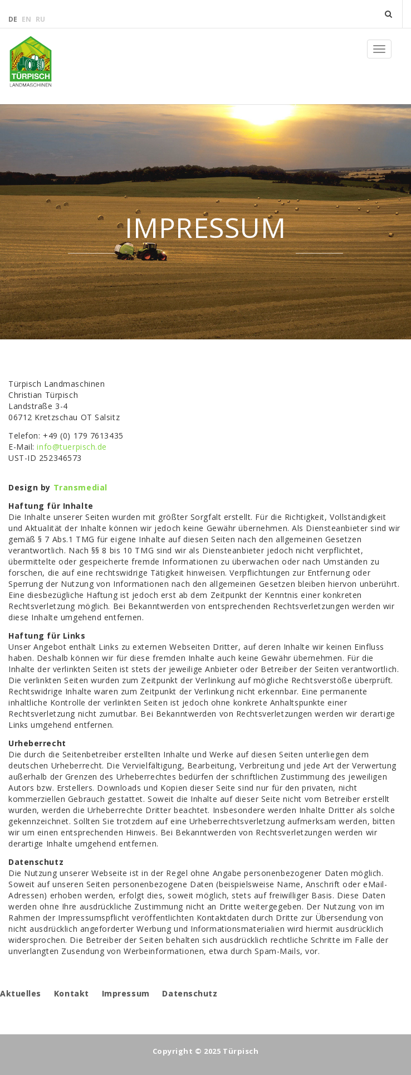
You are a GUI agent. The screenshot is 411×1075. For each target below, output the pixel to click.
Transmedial (80, 487)
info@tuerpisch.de (72, 446)
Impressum (126, 993)
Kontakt (71, 993)
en (27, 19)
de (13, 19)
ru (40, 19)
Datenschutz (189, 993)
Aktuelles (20, 993)
